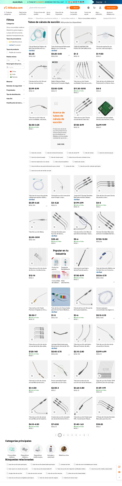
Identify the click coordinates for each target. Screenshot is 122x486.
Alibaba (30, 18)
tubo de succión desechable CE (42, 469)
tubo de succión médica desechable (100, 469)
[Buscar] (75, 7)
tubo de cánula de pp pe (105, 153)
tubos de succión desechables (75, 473)
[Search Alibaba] (47, 8)
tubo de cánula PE (73, 153)
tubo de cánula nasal (56, 157)
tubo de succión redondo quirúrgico (89, 166)
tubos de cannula (35, 153)
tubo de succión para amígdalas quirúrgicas (20, 478)
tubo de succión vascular (54, 473)
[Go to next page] (88, 435)
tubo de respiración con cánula (39, 162)
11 (84, 435)
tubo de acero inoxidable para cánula (85, 464)
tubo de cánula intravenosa (54, 153)
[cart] (94, 8)
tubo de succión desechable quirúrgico (43, 464)
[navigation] (15, 227)
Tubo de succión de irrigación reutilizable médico (70, 469)
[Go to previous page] (56, 435)
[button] (67, 7)
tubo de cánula (88, 153)
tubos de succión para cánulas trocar (78, 157)
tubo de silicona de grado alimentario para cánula (44, 166)
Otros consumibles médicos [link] (87, 18)
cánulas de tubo (64, 464)
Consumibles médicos (68, 18)
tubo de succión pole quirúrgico (17, 464)
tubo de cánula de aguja (37, 157)
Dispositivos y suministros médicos (47, 18)
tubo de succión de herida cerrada (40, 170)
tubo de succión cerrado (34, 473)
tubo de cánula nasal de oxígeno (48, 478)
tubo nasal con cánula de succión (17, 469)
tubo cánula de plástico (61, 162)
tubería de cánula (78, 162)
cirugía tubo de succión (14, 473)
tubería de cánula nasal (69, 478)
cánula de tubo (69, 166)
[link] (119, 466)
